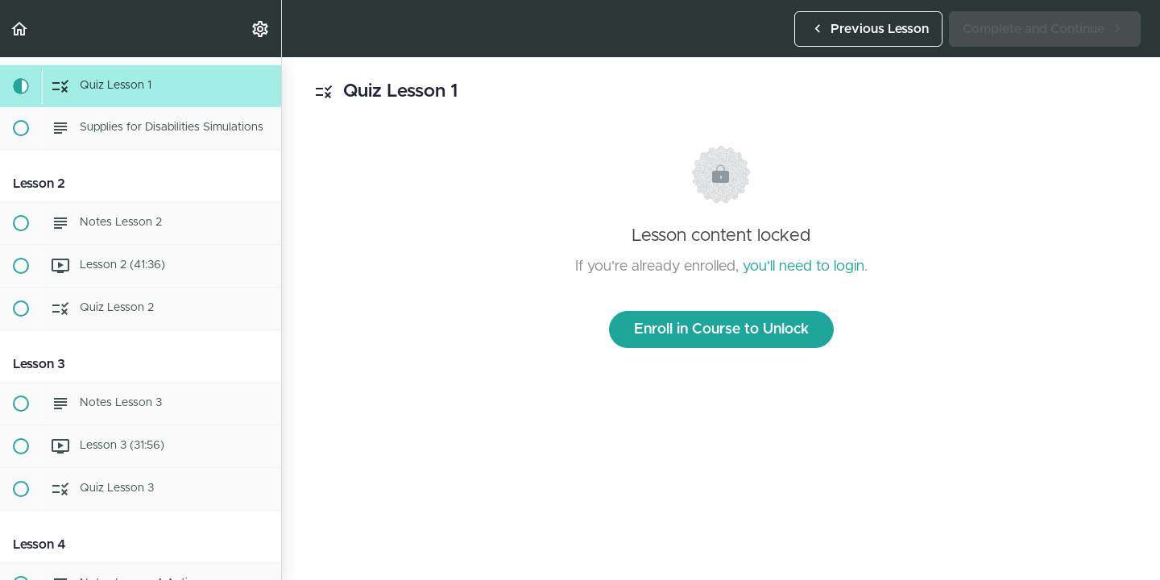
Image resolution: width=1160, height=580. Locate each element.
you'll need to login (803, 266)
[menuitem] (261, 28)
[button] (20, 28)
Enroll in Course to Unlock (721, 329)
